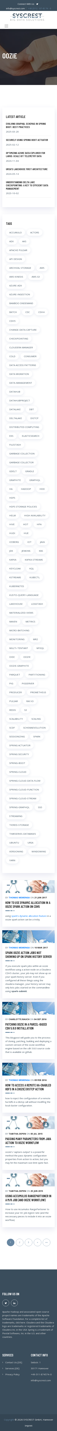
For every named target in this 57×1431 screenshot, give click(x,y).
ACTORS (34, 232)
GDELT (13, 471)
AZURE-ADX (15, 285)
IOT (29, 541)
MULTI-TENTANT (18, 648)
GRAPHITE (15, 480)
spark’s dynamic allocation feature (29, 915)
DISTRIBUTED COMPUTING (24, 426)
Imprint (28, 1425)
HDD (42, 488)
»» (46, 1242)
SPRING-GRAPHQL (19, 807)
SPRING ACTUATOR (19, 745)
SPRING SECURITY (19, 754)
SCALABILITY (16, 718)
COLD (12, 356)
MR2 (35, 639)
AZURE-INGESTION (19, 294)
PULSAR (13, 701)
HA (10, 488)
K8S (41, 550)
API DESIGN (15, 258)
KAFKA (12, 559)
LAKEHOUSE (16, 603)
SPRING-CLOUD (17, 771)
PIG (11, 683)
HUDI (12, 533)
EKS (11, 435)
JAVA (42, 541)
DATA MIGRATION (19, 373)
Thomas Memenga (19, 897)
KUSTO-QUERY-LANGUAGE (24, 595)
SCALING (36, 718)
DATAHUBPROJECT (19, 400)
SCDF (12, 727)
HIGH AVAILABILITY (34, 515)
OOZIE (27, 656)
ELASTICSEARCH (30, 435)
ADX (11, 241)
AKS (24, 241)
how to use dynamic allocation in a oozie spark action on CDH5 (27, 904)
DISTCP (34, 418)
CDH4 (41, 312)
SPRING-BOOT (17, 763)
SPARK (36, 736)
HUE (26, 533)
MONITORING (16, 639)
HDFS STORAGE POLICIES (23, 506)
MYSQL (40, 648)
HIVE (12, 524)
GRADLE (29, 471)
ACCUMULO (15, 232)
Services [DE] (12, 1368)
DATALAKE (15, 409)
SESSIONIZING (17, 736)
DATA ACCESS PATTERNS (22, 365)
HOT (25, 524)
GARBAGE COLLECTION (22, 453)
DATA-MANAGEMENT (20, 382)
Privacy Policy (12, 1374)
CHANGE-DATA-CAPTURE (23, 329)
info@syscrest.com (15, 8)
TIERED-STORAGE (19, 824)
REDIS (12, 709)
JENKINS (26, 550)
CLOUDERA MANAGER (21, 347)
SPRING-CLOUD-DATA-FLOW (24, 780)
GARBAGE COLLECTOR (21, 462)
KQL (31, 568)
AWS (42, 267)
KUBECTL (34, 577)
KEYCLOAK (15, 568)
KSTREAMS (15, 577)
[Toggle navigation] (6, 26)
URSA (30, 842)
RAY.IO (30, 701)
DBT (31, 409)
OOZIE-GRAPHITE (19, 665)
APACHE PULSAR (18, 250)
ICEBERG (14, 541)
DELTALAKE (15, 418)
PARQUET (14, 674)
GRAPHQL (34, 480)
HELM (12, 515)
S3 (25, 709)
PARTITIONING (37, 674)
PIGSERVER (28, 683)
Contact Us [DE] (13, 1362)
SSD (40, 807)
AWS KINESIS (16, 276)
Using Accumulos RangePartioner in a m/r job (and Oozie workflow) (28, 1198)
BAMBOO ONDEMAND (21, 303)
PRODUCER (15, 692)
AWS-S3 (36, 276)
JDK (11, 550)
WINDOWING (39, 851)
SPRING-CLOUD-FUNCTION (24, 789)
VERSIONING (16, 851)
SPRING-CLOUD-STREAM (22, 798)
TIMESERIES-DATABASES (22, 833)
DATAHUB (14, 391)
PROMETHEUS (38, 692)
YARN (12, 860)
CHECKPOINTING (18, 338)
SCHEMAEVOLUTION (34, 727)
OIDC (12, 656)
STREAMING (15, 816)
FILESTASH (15, 444)
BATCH (13, 312)
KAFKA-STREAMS (34, 559)
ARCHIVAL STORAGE (20, 267)
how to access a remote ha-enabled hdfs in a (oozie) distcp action (28, 1087)
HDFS (12, 497)
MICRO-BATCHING (19, 630)
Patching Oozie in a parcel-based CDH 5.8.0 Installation (26, 1026)
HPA (39, 524)
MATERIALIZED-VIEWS (21, 612)
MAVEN (13, 621)
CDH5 (12, 320)
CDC (27, 312)
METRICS (30, 621)
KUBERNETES (16, 586)
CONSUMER (30, 356)
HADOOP (26, 488)
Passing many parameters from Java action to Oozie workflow (28, 1141)
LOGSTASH (37, 603)
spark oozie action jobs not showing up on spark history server (28, 954)
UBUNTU (14, 842)
